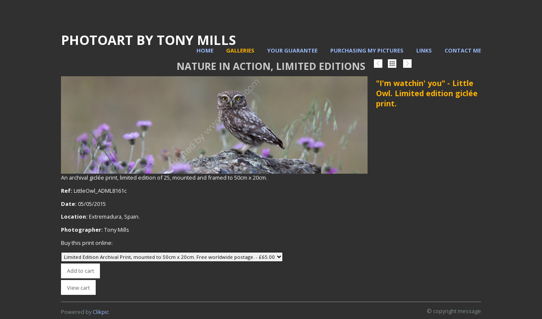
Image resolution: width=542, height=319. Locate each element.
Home (204, 50)
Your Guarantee (292, 50)
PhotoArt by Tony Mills (148, 40)
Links (424, 50)
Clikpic (101, 312)
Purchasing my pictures (367, 50)
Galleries (240, 50)
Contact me (463, 50)
